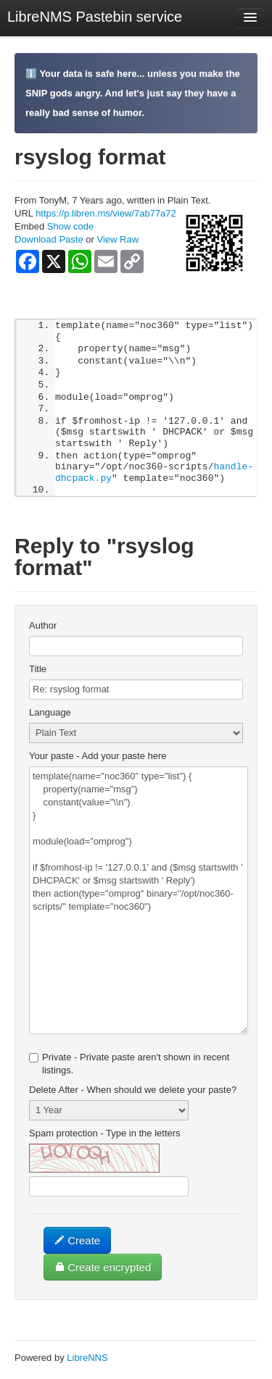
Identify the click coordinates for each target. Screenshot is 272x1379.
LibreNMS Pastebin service (94, 17)
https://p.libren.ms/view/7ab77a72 (106, 213)
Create (77, 1247)
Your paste (98, 763)
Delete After (132, 1096)
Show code (70, 226)
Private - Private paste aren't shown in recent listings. (129, 1071)
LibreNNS (87, 1364)
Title (37, 676)
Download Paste (49, 239)
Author (43, 632)
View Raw (117, 239)
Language (50, 719)
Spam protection (105, 1140)
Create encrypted (102, 1274)
